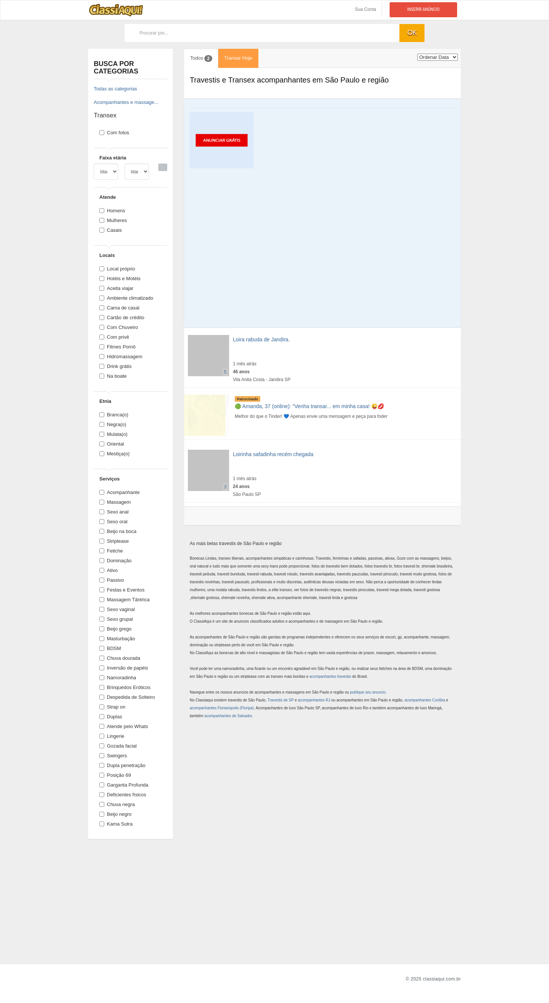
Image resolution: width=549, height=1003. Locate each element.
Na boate (113, 376)
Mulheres (113, 220)
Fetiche (111, 551)
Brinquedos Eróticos (124, 687)
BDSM (110, 648)
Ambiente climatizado (126, 298)
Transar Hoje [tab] (238, 58)
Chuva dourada (119, 658)
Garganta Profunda (123, 785)
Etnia (105, 401)
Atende (107, 197)
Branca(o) (113, 414)
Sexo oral (113, 521)
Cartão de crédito (121, 317)
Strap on (112, 707)
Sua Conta (365, 9)
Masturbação (117, 638)
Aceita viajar (116, 288)
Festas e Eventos (121, 590)
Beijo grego (115, 629)
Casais (110, 230)
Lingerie (111, 736)
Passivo (111, 580)
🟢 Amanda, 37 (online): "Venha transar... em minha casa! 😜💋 (309, 406)
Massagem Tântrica (124, 599)
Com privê (114, 337)
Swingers (113, 755)
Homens (112, 210)
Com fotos (114, 132)
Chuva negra (117, 804)
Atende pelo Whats (123, 726)
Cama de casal (119, 308)
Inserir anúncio (423, 9)
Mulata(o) (113, 434)
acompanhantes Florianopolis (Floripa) (222, 708)
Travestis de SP (280, 700)
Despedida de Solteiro (127, 697)
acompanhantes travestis (330, 676)
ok (412, 32)
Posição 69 (115, 775)
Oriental (111, 444)
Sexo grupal (116, 619)
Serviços (109, 479)
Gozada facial (118, 746)
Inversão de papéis (123, 668)
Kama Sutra (116, 824)
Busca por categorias (116, 67)
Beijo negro (115, 814)
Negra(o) (112, 424)
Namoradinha (117, 677)
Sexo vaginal (117, 609)
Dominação (115, 560)
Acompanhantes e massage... (126, 102)
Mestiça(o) (114, 453)
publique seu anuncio (368, 692)
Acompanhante (119, 492)
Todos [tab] (201, 58)
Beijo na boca (117, 531)
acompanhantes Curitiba (424, 700)
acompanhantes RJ (314, 700)
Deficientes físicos (122, 794)
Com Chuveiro (118, 327)
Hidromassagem (120, 356)
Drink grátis (115, 366)
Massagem (115, 502)
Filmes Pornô (117, 347)
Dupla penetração (122, 765)
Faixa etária (112, 158)
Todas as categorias (115, 89)
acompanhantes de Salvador (228, 716)
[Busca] (162, 167)
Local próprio (117, 269)
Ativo (108, 570)
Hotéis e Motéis (120, 278)
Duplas (110, 716)
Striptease (114, 541)
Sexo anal (114, 512)
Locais (107, 255)
